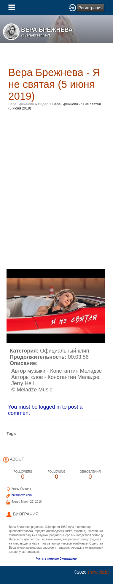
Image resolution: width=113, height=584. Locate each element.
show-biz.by (98, 572)
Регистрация (90, 7)
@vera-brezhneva (36, 35)
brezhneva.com (22, 495)
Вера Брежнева (21, 104)
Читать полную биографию (56, 558)
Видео (43, 104)
